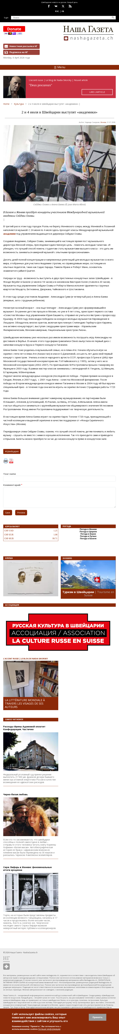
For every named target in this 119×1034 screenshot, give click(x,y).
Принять (98, 1017)
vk (56, 6)
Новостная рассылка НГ (23, 46)
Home (6, 103)
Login (6, 17)
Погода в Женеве (88, 529)
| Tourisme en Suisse (99, 593)
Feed (70, 6)
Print (5, 461)
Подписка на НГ (18, 52)
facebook (48, 6)
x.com (63, 6)
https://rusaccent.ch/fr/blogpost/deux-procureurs (59, 87)
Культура (19, 103)
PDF (11, 461)
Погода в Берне (88, 534)
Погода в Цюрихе (88, 531)
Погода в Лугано (88, 536)
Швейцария (13, 451)
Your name (9, 474)
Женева (103, 122)
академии (9, 233)
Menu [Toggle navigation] (59, 67)
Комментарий (11, 485)
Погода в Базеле (88, 538)
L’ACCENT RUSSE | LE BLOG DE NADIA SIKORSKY (25, 658)
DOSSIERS (67, 558)
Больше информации (49, 1029)
